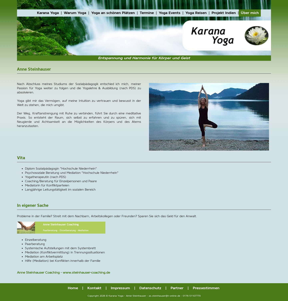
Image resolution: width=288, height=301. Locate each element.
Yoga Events (169, 13)
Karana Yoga (48, 13)
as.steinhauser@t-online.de (164, 295)
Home (73, 288)
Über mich (250, 13)
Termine (147, 13)
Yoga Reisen (196, 13)
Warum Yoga (75, 13)
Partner (177, 288)
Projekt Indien (224, 13)
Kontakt (94, 288)
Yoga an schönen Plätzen (113, 13)
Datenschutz (150, 288)
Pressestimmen (206, 288)
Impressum (120, 288)
